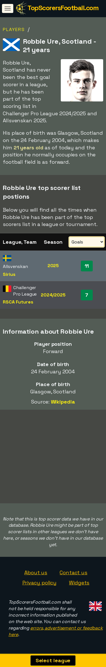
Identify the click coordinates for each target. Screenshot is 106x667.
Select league (53, 660)
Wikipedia (63, 401)
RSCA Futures (18, 302)
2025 (53, 266)
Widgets (79, 582)
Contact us (73, 572)
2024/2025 (53, 295)
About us (35, 572)
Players (14, 29)
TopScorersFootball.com (62, 7)
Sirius (9, 274)
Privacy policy (39, 582)
